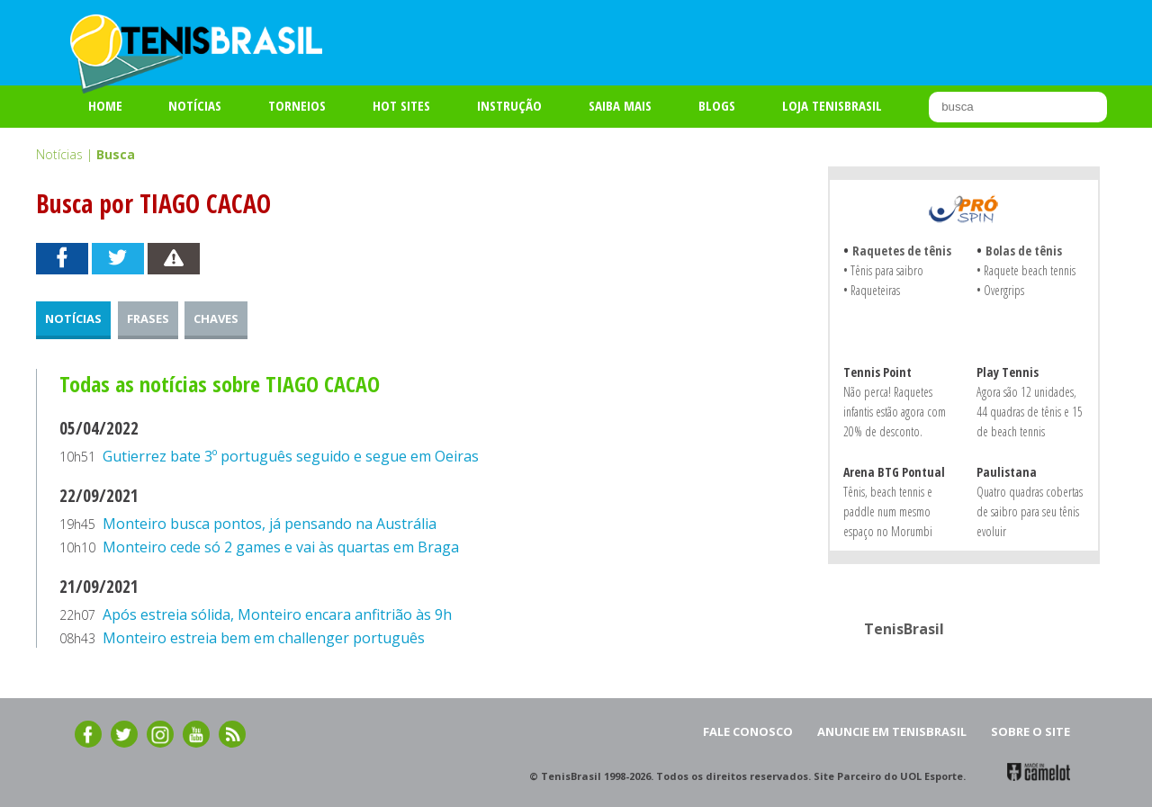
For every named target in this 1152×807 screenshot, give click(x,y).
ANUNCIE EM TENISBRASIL (892, 731)
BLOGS (716, 105)
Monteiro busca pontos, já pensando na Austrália (269, 524)
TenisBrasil (904, 629)
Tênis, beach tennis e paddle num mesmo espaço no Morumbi (887, 511)
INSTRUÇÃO (509, 105)
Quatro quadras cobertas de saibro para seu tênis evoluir (1029, 511)
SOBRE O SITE (1030, 731)
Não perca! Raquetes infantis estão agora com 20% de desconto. (894, 411)
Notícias (194, 105)
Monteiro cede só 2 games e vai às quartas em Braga (281, 547)
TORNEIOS (297, 105)
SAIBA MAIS (620, 105)
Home (105, 105)
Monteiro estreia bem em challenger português (264, 638)
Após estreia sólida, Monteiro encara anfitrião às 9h (277, 614)
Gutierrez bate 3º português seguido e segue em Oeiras (291, 456)
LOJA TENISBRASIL (832, 105)
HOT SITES (401, 105)
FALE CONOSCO (748, 731)
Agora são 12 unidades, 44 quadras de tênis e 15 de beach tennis (1029, 411)
